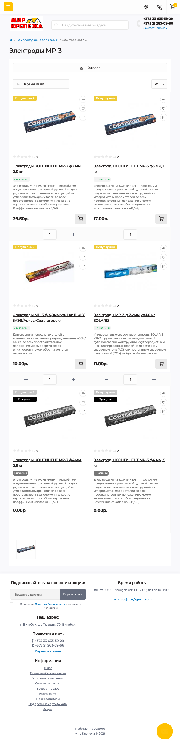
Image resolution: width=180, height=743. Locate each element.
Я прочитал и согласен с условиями (49, 605)
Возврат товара (48, 688)
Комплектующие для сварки (37, 40)
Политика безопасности (50, 604)
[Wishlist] (82, 108)
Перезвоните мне (48, 651)
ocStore (99, 728)
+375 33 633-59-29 (158, 19)
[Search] (56, 25)
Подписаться (72, 594)
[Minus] (26, 234)
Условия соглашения (47, 678)
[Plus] (73, 234)
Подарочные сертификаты (48, 704)
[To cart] (80, 219)
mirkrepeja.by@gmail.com (132, 599)
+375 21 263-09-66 (158, 23)
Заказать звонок (155, 28)
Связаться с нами (47, 683)
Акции (47, 709)
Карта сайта (47, 693)
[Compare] (82, 117)
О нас (48, 668)
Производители (48, 699)
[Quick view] (82, 99)
